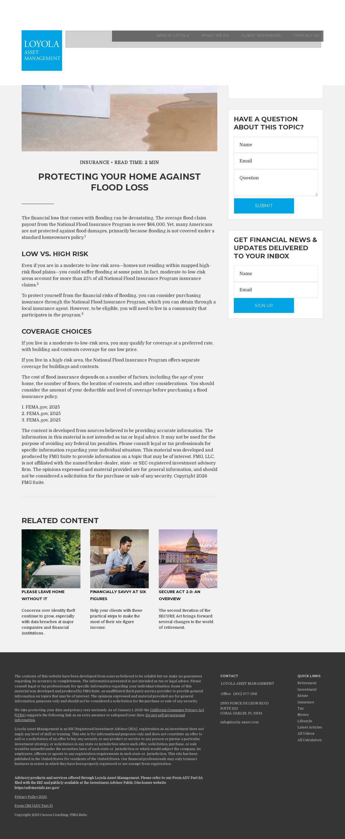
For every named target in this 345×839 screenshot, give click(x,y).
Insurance (305, 702)
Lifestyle (304, 721)
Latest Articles (309, 727)
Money (303, 715)
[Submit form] (264, 206)
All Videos (305, 734)
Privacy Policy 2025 (31, 797)
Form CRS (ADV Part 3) (34, 806)
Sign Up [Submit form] (264, 305)
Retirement (306, 683)
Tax (300, 708)
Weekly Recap (248, 79)
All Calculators (309, 740)
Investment (307, 689)
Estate (302, 696)
